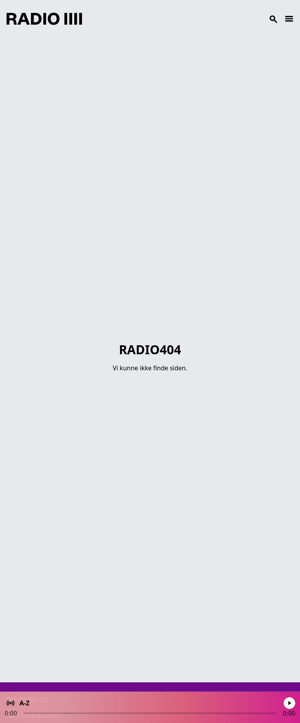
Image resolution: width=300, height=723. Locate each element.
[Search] (183, 19)
